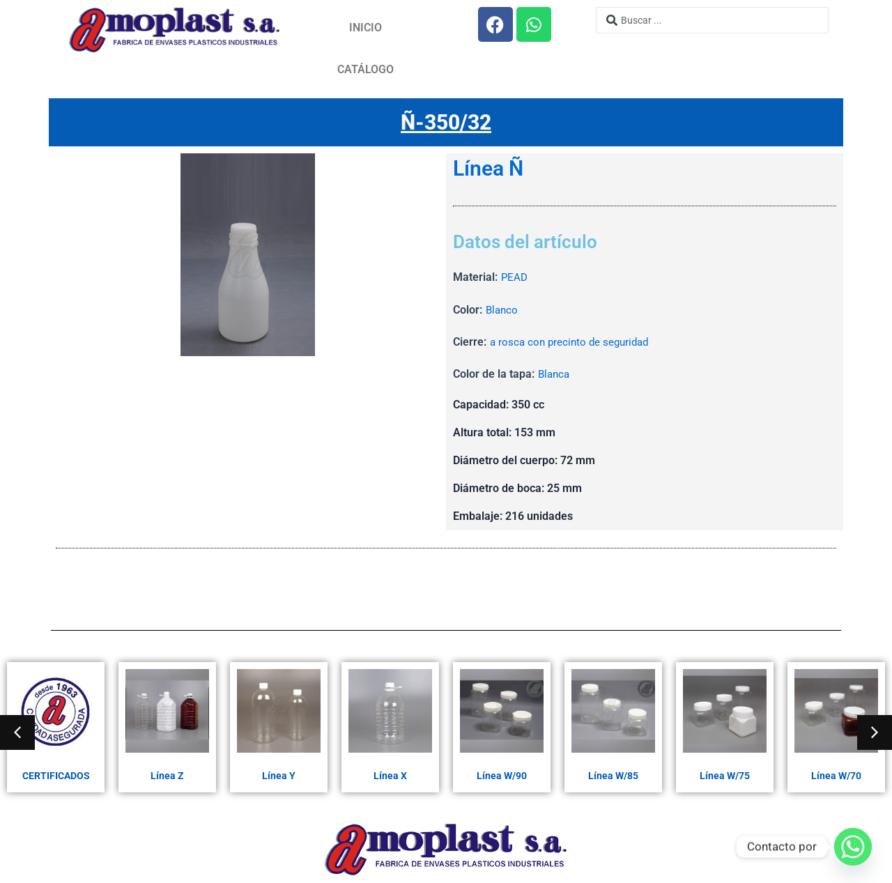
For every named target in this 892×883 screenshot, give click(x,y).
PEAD (515, 277)
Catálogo (365, 69)
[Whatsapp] (853, 847)
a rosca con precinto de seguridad (573, 342)
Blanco (503, 310)
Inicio (365, 27)
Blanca (555, 374)
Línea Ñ (488, 169)
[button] (17, 732)
